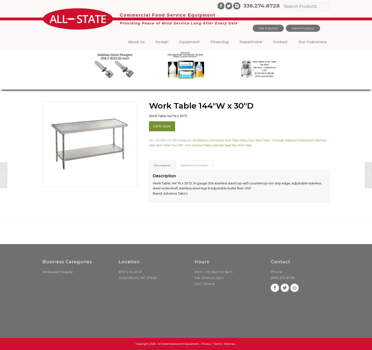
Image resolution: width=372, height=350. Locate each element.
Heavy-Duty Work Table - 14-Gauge (262, 140)
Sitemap (229, 343)
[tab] (162, 165)
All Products (200, 140)
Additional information (194, 165)
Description (162, 165)
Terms (218, 343)
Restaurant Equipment (299, 140)
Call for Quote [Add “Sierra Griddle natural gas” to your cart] (162, 126)
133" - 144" (184, 145)
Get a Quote (268, 28)
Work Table (244, 145)
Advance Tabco (202, 145)
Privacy (206, 343)
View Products (303, 28)
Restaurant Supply (57, 272)
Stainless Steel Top (224, 145)
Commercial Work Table (224, 140)
